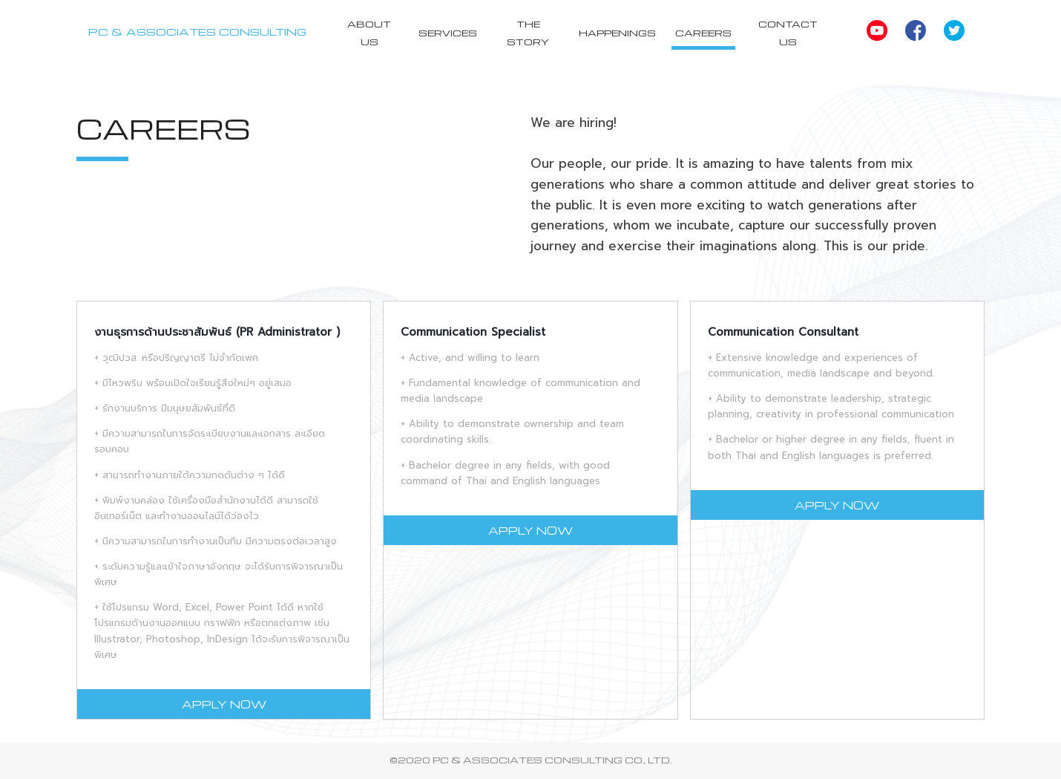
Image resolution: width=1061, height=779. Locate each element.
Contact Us (788, 33)
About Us (372, 33)
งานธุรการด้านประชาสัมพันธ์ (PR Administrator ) (217, 332)
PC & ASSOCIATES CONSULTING (198, 31)
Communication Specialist (473, 332)
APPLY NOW (224, 704)
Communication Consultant (783, 332)
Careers (705, 33)
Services (450, 33)
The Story (529, 33)
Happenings (618, 33)
